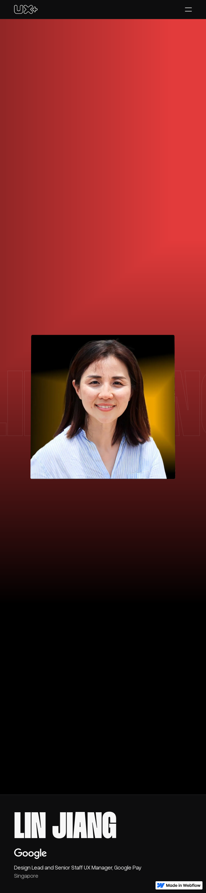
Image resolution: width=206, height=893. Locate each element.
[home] (26, 9)
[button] (188, 9)
